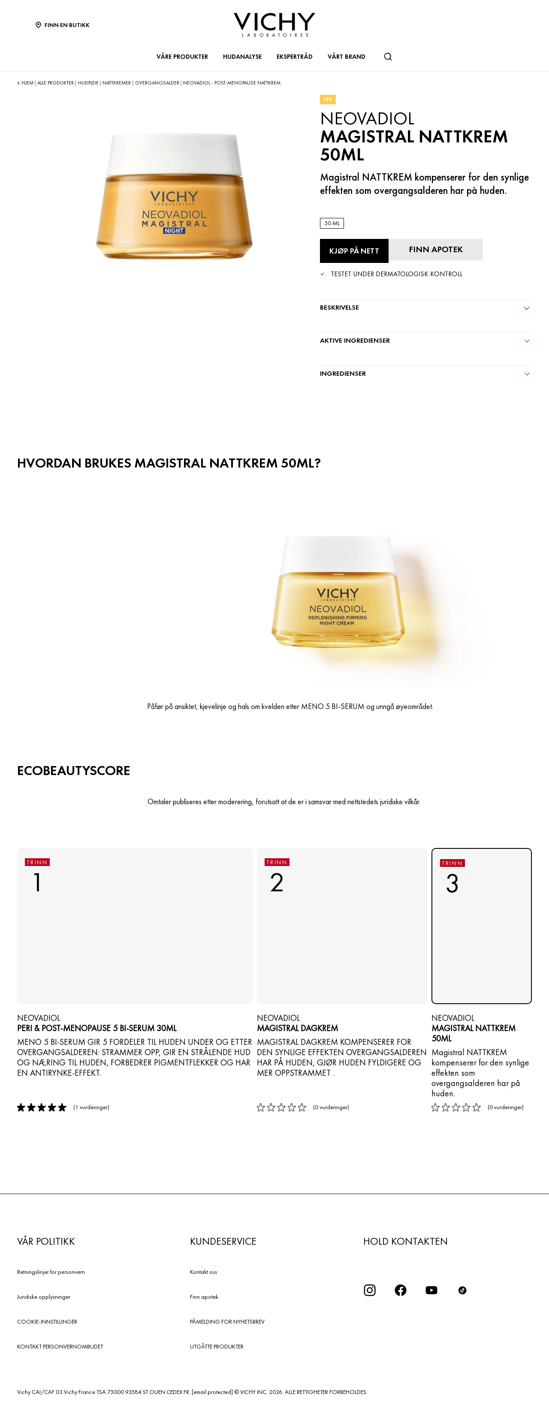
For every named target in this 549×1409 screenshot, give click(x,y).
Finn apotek (204, 1296)
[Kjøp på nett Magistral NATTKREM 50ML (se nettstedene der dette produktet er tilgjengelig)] (354, 251)
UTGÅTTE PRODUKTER (217, 1346)
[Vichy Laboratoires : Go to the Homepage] (274, 25)
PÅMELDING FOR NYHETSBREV (227, 1321)
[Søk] (388, 56)
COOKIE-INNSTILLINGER (47, 1321)
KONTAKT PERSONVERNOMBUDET (60, 1346)
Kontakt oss (203, 1272)
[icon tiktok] (462, 1290)
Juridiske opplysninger (43, 1296)
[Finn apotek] (436, 249)
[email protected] (212, 1392)
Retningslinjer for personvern (51, 1272)
